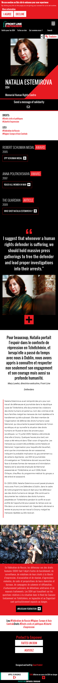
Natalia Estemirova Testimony (29, 319)
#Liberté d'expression (11, 121)
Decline (20, 14)
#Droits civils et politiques (13, 118)
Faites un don (22, 30)
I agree (7, 14)
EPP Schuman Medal (13, 158)
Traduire (53, 36)
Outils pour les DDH (8, 30)
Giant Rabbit (37, 664)
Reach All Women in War (15, 184)
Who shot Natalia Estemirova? (18, 211)
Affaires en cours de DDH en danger (43, 674)
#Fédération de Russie (11, 130)
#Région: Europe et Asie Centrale (15, 133)
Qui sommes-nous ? (36, 30)
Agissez (29, 650)
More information (9, 9)
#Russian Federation (27, 608)
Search (49, 30)
